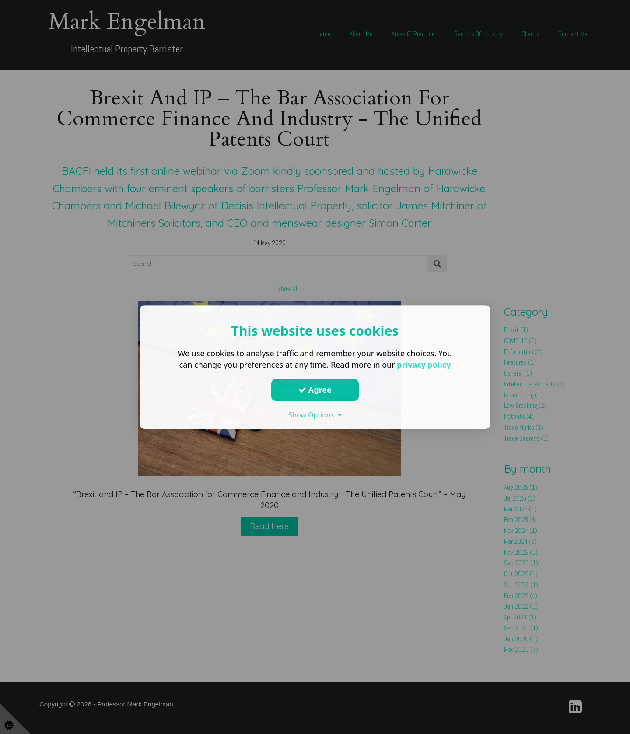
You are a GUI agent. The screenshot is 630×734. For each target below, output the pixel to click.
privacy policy (424, 364)
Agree (315, 389)
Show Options (315, 415)
